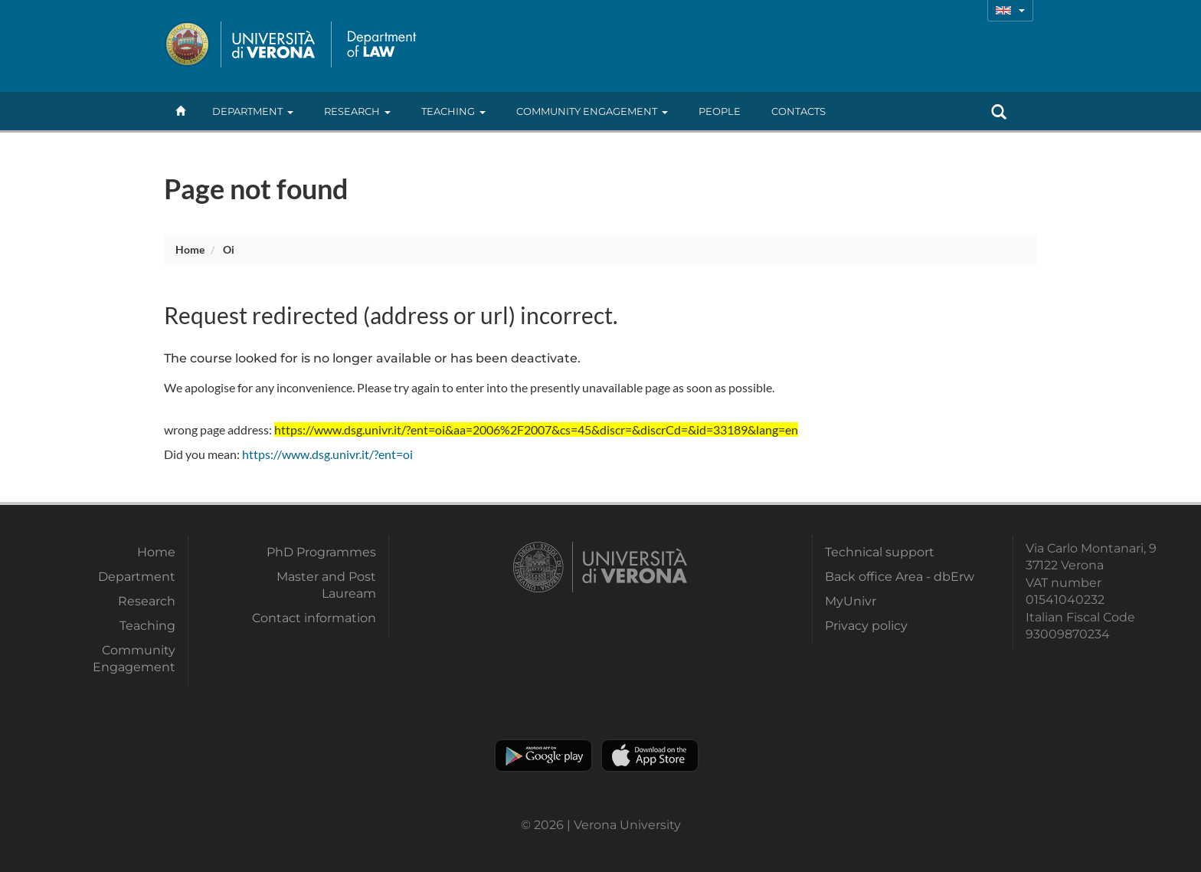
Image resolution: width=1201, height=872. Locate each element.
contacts (798, 111)
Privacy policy (866, 625)
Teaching (453, 111)
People (720, 111)
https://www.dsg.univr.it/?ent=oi (327, 454)
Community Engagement (592, 111)
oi (228, 249)
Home (190, 249)
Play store (543, 755)
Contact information (314, 618)
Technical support (879, 552)
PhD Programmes (321, 552)
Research (357, 111)
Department (252, 111)
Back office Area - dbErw (899, 576)
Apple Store (650, 755)
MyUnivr (850, 601)
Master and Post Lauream (326, 585)
